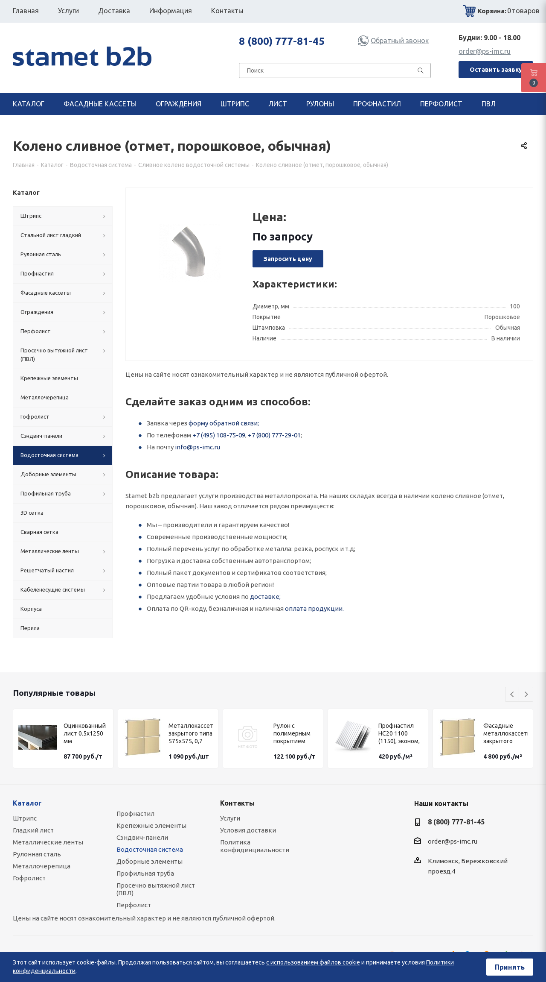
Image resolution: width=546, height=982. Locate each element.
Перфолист (133, 905)
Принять (510, 967)
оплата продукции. (314, 608)
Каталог (27, 803)
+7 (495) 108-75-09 (218, 435)
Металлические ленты (48, 842)
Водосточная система (149, 849)
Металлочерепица (41, 866)
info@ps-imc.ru (197, 447)
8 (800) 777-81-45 (282, 41)
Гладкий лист (33, 830)
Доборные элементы (149, 861)
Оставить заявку (496, 69)
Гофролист (29, 878)
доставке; (265, 596)
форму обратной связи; (224, 423)
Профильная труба (145, 873)
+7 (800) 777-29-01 (274, 435)
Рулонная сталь (37, 854)
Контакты (237, 803)
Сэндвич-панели (142, 837)
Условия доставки (248, 830)
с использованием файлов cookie (313, 962)
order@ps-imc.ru (485, 51)
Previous (512, 694)
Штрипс (25, 818)
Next (526, 694)
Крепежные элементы (151, 825)
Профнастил (135, 813)
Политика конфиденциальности (254, 845)
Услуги (230, 818)
